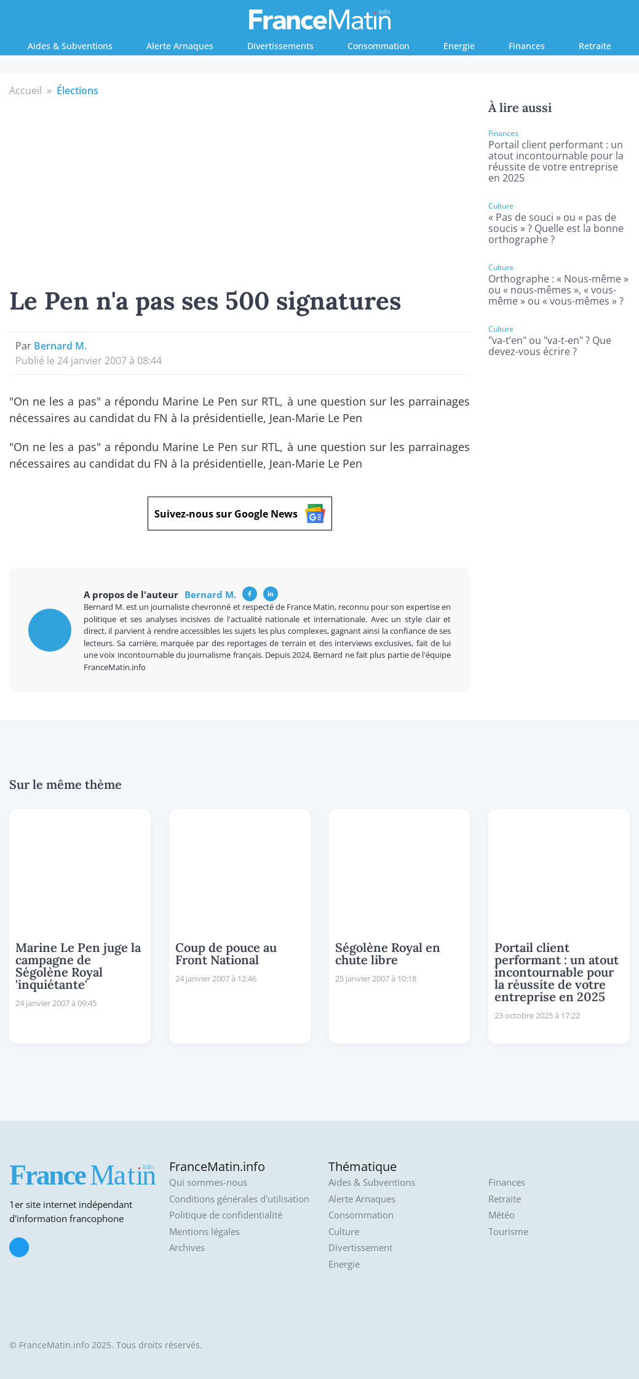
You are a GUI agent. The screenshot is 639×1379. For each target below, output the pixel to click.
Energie (459, 46)
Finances (527, 46)
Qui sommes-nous (208, 1182)
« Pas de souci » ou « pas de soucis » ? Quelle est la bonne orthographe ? (556, 228)
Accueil (25, 90)
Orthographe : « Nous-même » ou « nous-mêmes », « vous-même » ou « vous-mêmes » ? (558, 290)
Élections (77, 90)
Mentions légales (204, 1231)
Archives (187, 1247)
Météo (501, 1215)
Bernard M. (60, 346)
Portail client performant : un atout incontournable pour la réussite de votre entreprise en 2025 (556, 161)
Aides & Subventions (70, 46)
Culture (343, 1231)
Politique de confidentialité (225, 1215)
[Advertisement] (240, 190)
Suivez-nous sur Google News (239, 513)
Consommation (378, 46)
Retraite (595, 46)
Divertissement (360, 1247)
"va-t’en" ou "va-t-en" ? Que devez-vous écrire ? (549, 346)
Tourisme (508, 1231)
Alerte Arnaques (179, 46)
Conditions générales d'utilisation (239, 1199)
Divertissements (280, 46)
